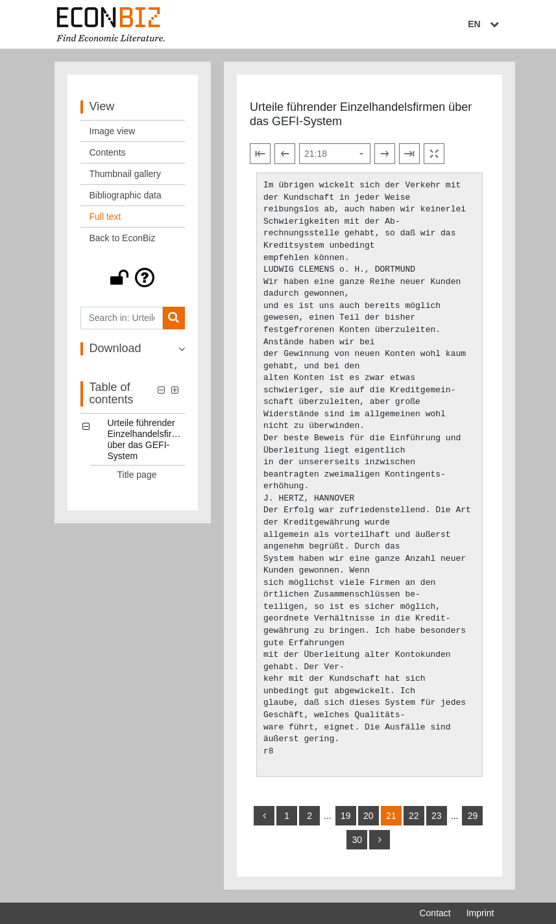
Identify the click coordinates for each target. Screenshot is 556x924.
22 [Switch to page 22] (414, 816)
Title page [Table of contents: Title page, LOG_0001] (137, 474)
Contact (434, 913)
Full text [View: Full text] (105, 216)
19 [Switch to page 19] (346, 816)
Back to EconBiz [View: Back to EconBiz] (123, 238)
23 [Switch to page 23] (436, 816)
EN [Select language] (485, 24)
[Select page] (335, 153)
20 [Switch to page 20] (368, 816)
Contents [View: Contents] (108, 152)
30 (357, 840)
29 (473, 816)
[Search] (173, 318)
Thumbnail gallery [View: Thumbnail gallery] (126, 174)
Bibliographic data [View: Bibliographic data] (126, 195)
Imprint (480, 913)
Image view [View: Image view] (113, 131)
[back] (264, 815)
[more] (379, 839)
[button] (133, 277)
